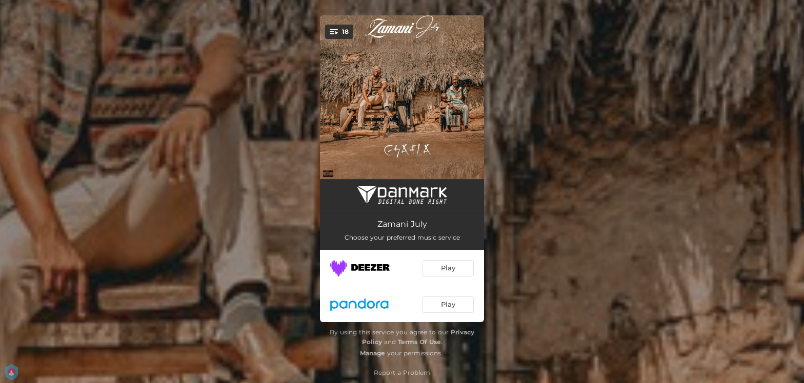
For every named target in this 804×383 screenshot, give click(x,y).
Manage (372, 353)
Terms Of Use (419, 342)
